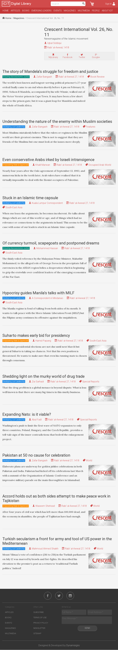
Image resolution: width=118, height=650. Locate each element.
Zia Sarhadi (38, 381)
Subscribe (38, 612)
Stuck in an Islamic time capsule (30, 198)
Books (25, 10)
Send (87, 628)
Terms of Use (40, 618)
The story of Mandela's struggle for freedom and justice (50, 71)
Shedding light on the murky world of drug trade (43, 376)
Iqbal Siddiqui (54, 43)
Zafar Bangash (44, 76)
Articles (15, 10)
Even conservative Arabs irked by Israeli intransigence (48, 159)
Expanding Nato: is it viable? (26, 414)
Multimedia (84, 10)
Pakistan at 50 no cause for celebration (36, 455)
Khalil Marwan (42, 164)
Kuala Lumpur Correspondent (47, 203)
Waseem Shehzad (45, 505)
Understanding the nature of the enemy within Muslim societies (57, 121)
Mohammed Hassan (47, 248)
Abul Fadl (37, 419)
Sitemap (37, 633)
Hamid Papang (43, 340)
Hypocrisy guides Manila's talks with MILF (38, 293)
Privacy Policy (40, 623)
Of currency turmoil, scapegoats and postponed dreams (50, 243)
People (96, 10)
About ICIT (107, 10)
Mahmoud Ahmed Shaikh (45, 548)
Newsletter (39, 628)
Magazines (70, 10)
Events (58, 10)
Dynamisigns (73, 645)
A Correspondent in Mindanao (47, 298)
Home (6, 10)
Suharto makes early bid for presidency (36, 335)
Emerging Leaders (42, 10)
